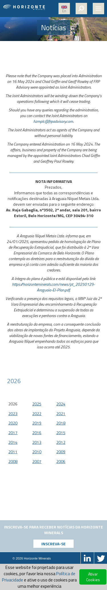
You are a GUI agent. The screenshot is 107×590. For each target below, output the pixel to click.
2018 (60, 423)
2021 (60, 414)
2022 (36, 414)
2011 (12, 452)
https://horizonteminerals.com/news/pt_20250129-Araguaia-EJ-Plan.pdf (53, 287)
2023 (12, 414)
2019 (36, 423)
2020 (12, 423)
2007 (36, 461)
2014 (12, 442)
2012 (60, 442)
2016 (36, 433)
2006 (60, 461)
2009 (60, 452)
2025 (36, 404)
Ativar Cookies (93, 577)
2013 (36, 442)
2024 (60, 404)
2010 (36, 452)
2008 (12, 461)
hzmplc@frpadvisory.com (53, 121)
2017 (12, 433)
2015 (60, 433)
